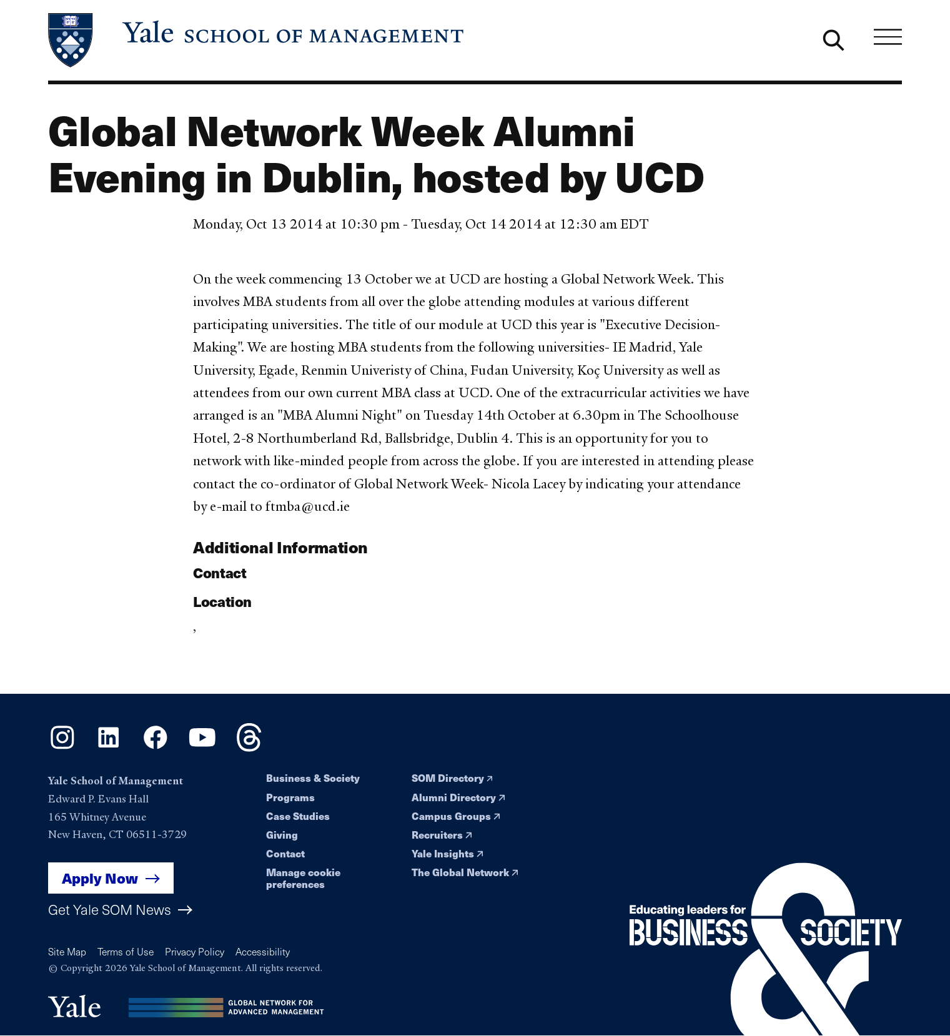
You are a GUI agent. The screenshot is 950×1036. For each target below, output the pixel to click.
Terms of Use (125, 951)
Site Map (67, 951)
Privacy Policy (194, 951)
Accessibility (262, 951)
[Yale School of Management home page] (257, 40)
